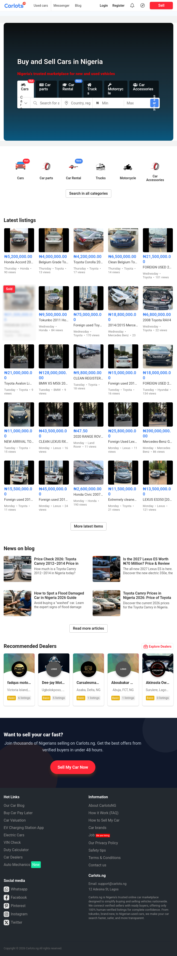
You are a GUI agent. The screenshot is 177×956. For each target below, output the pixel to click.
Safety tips (97, 850)
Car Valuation (15, 820)
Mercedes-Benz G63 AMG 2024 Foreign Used (158, 442)
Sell (161, 5)
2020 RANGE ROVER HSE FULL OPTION (88, 436)
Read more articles (88, 628)
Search (154, 103)
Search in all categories (88, 193)
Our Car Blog (14, 805)
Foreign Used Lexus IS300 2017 (123, 442)
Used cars (41, 5)
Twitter (13, 922)
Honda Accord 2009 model (19, 262)
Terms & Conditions (104, 858)
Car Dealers (13, 857)
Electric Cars (14, 835)
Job (99, 835)
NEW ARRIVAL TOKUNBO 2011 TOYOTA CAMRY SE (19, 442)
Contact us (97, 865)
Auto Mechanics (22, 865)
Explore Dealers (157, 646)
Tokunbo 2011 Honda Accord (54, 320)
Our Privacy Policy (103, 843)
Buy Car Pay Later (18, 813)
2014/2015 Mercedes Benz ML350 (123, 325)
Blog (78, 5)
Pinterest (15, 906)
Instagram (15, 914)
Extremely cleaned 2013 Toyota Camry (123, 500)
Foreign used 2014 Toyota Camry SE (123, 383)
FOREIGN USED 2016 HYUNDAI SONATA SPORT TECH (158, 383)
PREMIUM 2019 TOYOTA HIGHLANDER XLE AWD (19, 325)
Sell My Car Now (73, 767)
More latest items (88, 526)
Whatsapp (15, 889)
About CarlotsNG (102, 805)
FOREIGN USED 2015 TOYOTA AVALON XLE (158, 267)
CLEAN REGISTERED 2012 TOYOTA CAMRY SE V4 (88, 378)
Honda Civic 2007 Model (88, 494)
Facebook (15, 897)
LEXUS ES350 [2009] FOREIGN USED (158, 500)
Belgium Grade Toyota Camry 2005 (54, 262)
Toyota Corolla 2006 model (88, 262)
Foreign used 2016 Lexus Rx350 (54, 500)
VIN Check (12, 842)
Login (104, 5)
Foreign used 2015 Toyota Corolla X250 (19, 500)
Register (118, 5)
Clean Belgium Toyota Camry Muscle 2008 (123, 262)
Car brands (97, 827)
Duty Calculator (16, 850)
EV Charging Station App (24, 827)
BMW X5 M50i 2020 (54, 383)
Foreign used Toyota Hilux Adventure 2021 (88, 325)
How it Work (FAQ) (103, 813)
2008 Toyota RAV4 (157, 320)
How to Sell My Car (103, 820)
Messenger (61, 5)
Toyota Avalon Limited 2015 (19, 383)
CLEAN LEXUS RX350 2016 (54, 442)
